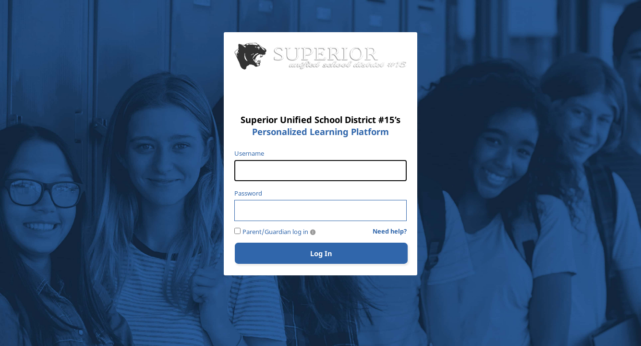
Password (248, 193)
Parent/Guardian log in (275, 231)
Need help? (390, 231)
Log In (321, 253)
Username (249, 153)
